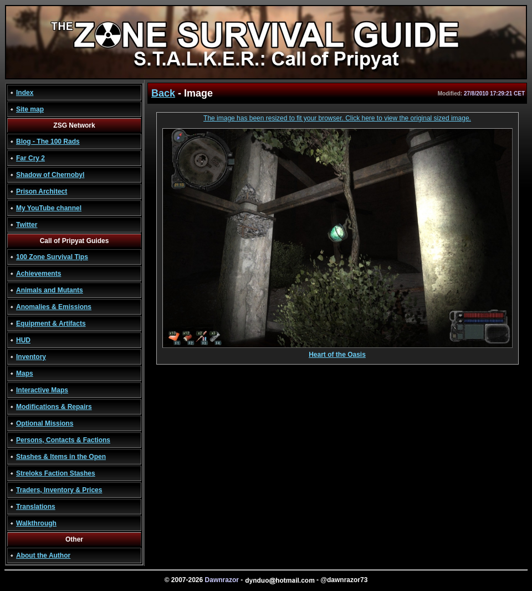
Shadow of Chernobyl (50, 175)
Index (24, 93)
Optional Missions (44, 423)
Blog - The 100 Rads (48, 141)
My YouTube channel (48, 208)
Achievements (38, 273)
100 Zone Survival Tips (52, 257)
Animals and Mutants (49, 290)
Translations (35, 507)
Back (163, 93)
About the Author (43, 555)
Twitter (26, 225)
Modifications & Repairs (54, 407)
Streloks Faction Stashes (55, 473)
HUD (23, 340)
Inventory (31, 357)
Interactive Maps (42, 390)
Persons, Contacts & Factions (63, 440)
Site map (30, 109)
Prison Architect (41, 191)
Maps (24, 373)
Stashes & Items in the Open (61, 457)
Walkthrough (36, 523)
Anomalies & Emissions (53, 307)
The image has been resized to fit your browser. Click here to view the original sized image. (337, 118)
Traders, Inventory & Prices (59, 490)
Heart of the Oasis (337, 351)
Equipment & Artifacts (51, 323)
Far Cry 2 (30, 158)
